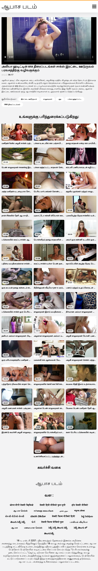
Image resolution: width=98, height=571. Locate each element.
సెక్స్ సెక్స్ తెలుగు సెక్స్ (58, 528)
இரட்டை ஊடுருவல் (29, 99)
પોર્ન (33, 522)
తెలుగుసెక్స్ (49, 533)
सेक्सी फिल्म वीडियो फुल (52, 522)
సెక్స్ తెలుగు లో (80, 528)
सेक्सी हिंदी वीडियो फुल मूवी (53, 505)
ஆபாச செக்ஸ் (20, 511)
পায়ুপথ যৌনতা (79, 511)
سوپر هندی (63, 511)
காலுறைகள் (47, 99)
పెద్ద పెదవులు (87, 516)
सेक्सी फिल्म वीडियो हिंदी (63, 516)
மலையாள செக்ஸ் (33, 528)
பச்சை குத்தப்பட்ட (75, 99)
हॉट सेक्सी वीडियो (80, 505)
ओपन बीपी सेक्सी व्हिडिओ (21, 505)
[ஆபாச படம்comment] (94, 6)
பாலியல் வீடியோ (78, 522)
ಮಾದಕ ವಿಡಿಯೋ (38, 516)
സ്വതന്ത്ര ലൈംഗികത (43, 511)
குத (60, 99)
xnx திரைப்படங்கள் (12, 105)
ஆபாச (14, 528)
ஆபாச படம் (25, 561)
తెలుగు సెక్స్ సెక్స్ (17, 522)
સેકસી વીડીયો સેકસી (14, 516)
